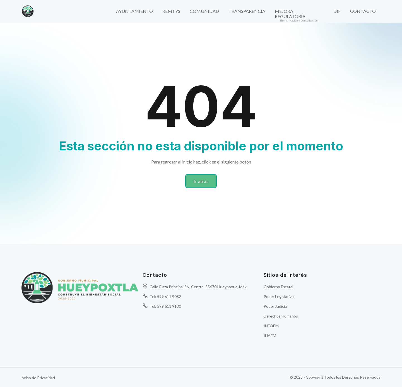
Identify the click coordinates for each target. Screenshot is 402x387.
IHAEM (270, 335)
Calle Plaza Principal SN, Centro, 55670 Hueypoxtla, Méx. (195, 286)
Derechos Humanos (281, 316)
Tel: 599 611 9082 (162, 296)
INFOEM (271, 325)
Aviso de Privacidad (38, 377)
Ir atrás (201, 181)
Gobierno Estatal (278, 286)
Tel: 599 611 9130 (162, 306)
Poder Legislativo (279, 296)
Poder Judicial (276, 306)
